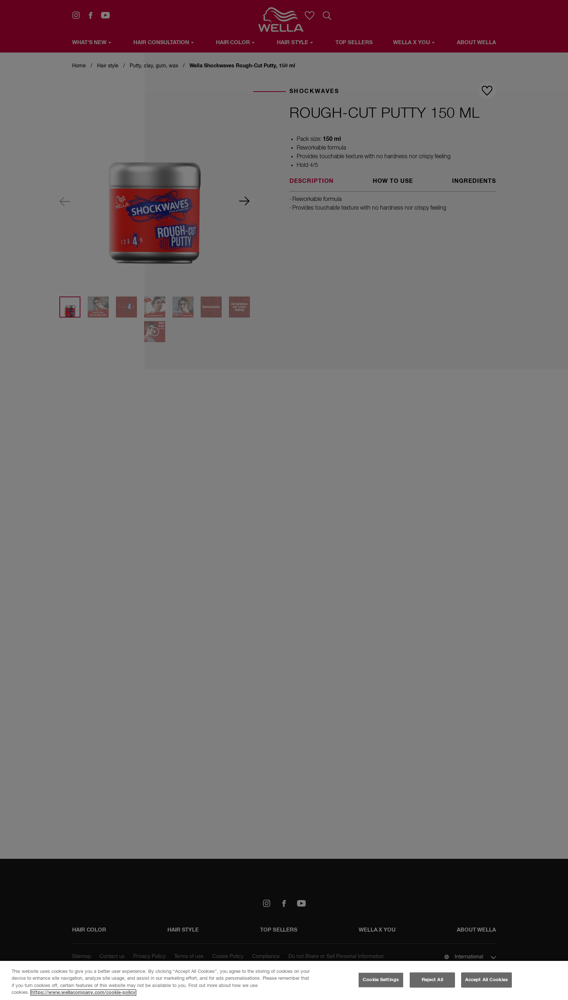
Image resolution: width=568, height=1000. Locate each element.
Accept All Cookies (486, 980)
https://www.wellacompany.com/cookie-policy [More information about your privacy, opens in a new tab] (83, 992)
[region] (284, 980)
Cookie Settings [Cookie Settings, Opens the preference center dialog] (381, 980)
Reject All (432, 980)
